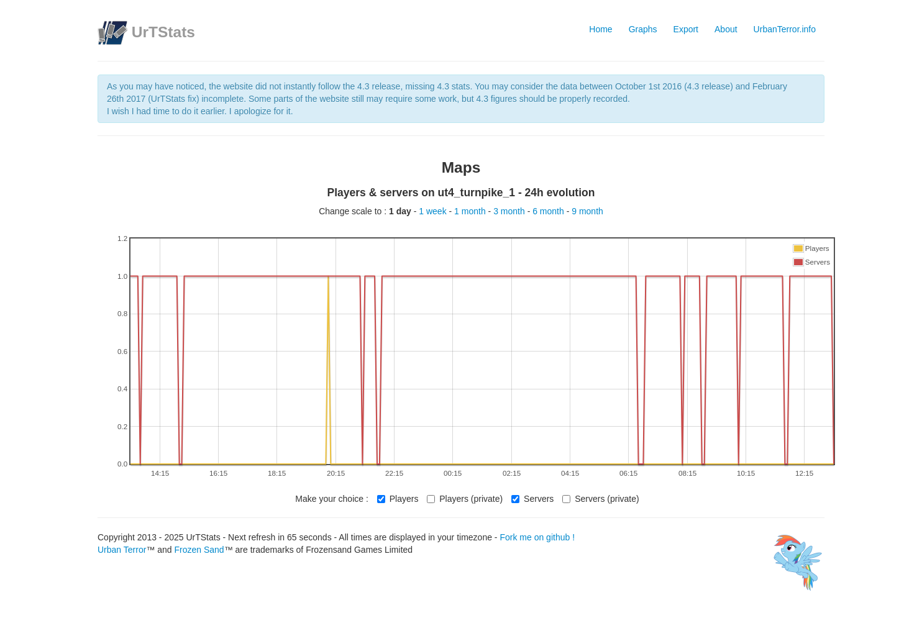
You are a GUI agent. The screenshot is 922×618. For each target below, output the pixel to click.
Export (685, 29)
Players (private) (465, 499)
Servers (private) (600, 499)
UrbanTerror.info (785, 29)
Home (600, 29)
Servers (532, 499)
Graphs (643, 29)
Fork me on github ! (537, 537)
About (725, 29)
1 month (471, 211)
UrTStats (163, 32)
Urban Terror (122, 550)
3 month (510, 211)
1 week (434, 211)
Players (398, 499)
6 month (549, 211)
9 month (587, 211)
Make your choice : (331, 499)
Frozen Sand (199, 550)
